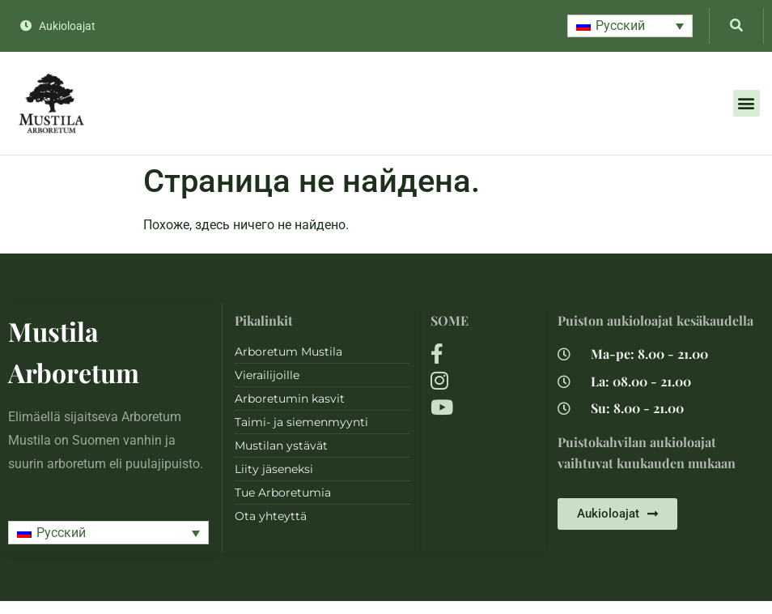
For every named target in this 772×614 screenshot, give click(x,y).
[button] (630, 26)
